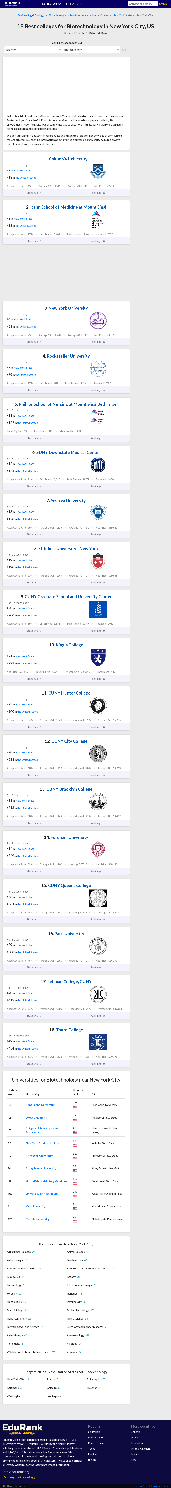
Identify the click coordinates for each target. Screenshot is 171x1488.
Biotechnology (57, 15)
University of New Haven (42, 1193)
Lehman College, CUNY (66, 981)
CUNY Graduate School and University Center (66, 596)
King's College (66, 644)
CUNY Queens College (66, 885)
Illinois (92, 1459)
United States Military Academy (46, 1181)
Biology (39, 15)
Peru (133, 1459)
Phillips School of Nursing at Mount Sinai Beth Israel (66, 404)
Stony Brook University (41, 1168)
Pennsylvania (96, 1443)
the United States (25, 177)
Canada (135, 1431)
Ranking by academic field (66, 42)
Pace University (66, 933)
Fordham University (66, 837)
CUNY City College (66, 741)
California (94, 1431)
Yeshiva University (66, 500)
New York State (122, 15)
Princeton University (39, 1155)
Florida (92, 1454)
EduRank (102, 33)
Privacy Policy (159, 1485)
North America (79, 15)
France (135, 1454)
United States (100, 15)
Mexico (135, 1437)
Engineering (25, 15)
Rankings (97, 193)
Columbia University (66, 158)
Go (124, 49)
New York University (66, 307)
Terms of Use (140, 1485)
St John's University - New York (66, 548)
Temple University (38, 1219)
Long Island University (40, 1104)
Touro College (66, 1029)
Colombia (137, 1443)
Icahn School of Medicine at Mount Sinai (66, 206)
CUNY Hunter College (66, 692)
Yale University (35, 1206)
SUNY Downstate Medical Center (66, 452)
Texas (91, 1448)
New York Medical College (43, 1142)
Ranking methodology (19, 1477)
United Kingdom (141, 1448)
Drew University (36, 1117)
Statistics (34, 193)
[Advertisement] (33, 87)
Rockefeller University (66, 355)
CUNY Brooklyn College (66, 789)
